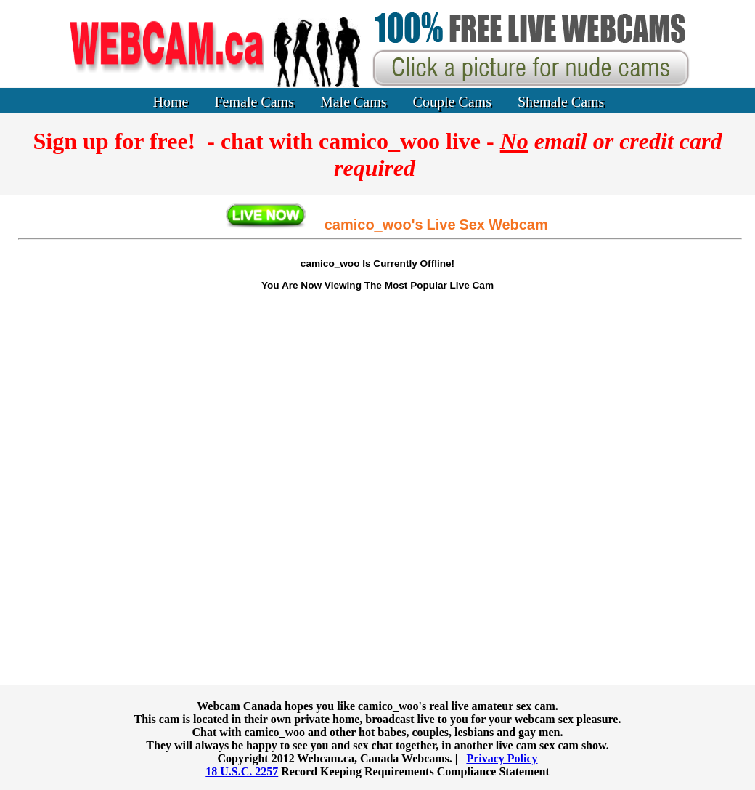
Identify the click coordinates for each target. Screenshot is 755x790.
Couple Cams (452, 102)
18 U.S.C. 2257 (241, 771)
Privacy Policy (501, 758)
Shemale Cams (561, 102)
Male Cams (353, 102)
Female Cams (254, 102)
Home (171, 102)
